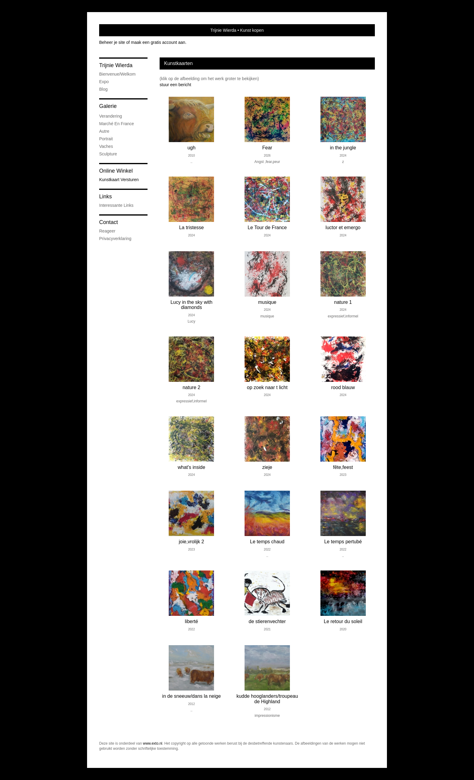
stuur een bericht (175, 84)
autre (104, 131)
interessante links (116, 205)
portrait (106, 138)
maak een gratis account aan (158, 42)
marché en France (116, 123)
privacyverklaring (115, 238)
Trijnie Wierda (223, 30)
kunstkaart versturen (119, 179)
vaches (106, 146)
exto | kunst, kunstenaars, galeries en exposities (116, 30)
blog (103, 89)
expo (104, 81)
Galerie (108, 106)
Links (105, 196)
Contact (108, 222)
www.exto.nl (152, 743)
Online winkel (116, 171)
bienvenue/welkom (117, 74)
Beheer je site (112, 42)
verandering (110, 116)
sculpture (108, 153)
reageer (107, 231)
